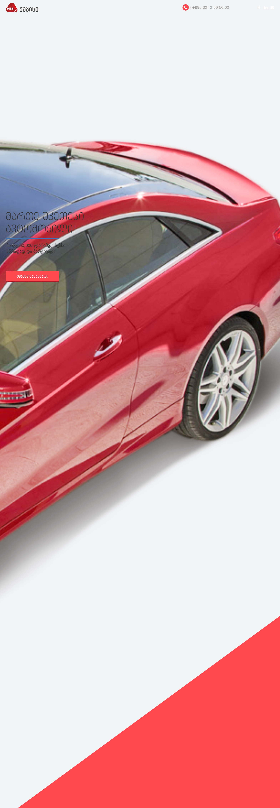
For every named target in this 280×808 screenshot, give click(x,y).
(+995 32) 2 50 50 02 (209, 7)
